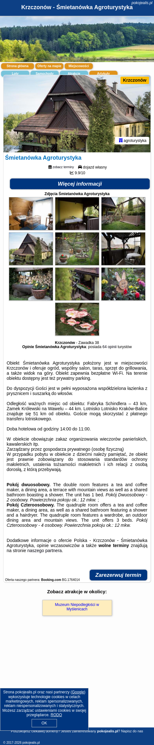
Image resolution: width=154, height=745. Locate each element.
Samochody (45, 73)
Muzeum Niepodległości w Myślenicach (77, 606)
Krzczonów (134, 80)
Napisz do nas (132, 731)
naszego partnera (44, 550)
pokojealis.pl (142, 3)
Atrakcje (74, 73)
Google (78, 692)
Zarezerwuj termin (118, 575)
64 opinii (109, 347)
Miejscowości (79, 66)
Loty (15, 73)
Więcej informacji (80, 184)
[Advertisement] (77, 681)
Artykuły (103, 73)
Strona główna (17, 66)
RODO (56, 715)
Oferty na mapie (49, 66)
